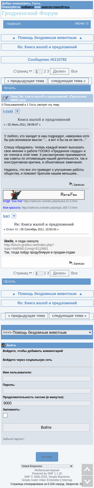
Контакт (47, 457)
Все (74, 71)
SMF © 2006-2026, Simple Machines (47, 476)
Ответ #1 (12, 229)
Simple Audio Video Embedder (41, 480)
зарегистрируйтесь (55, 7)
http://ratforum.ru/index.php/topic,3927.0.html (49, 207)
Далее (59, 71)
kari (6, 216)
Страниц (23, 71)
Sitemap (67, 480)
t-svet (8, 111)
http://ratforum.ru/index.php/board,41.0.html (50, 201)
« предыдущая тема (25, 81)
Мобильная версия (47, 470)
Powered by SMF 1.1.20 (47, 473)
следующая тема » (68, 81)
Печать (10, 88)
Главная (13, 24)
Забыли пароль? (13, 439)
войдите (27, 7)
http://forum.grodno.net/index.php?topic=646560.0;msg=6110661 (29, 246)
